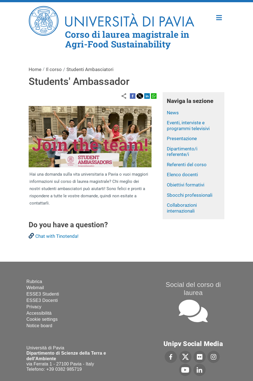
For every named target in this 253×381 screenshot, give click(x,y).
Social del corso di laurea (193, 288)
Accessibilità (39, 313)
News (173, 112)
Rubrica (34, 281)
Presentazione (182, 138)
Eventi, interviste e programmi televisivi (188, 125)
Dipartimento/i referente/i (182, 151)
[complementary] (193, 339)
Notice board (39, 325)
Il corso (54, 69)
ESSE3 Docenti (42, 300)
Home (219, 17)
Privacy (33, 306)
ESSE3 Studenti (42, 294)
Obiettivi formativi (185, 185)
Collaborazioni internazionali (182, 208)
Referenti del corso (187, 164)
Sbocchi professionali (189, 195)
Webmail (35, 287)
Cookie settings (42, 319)
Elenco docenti (182, 174)
